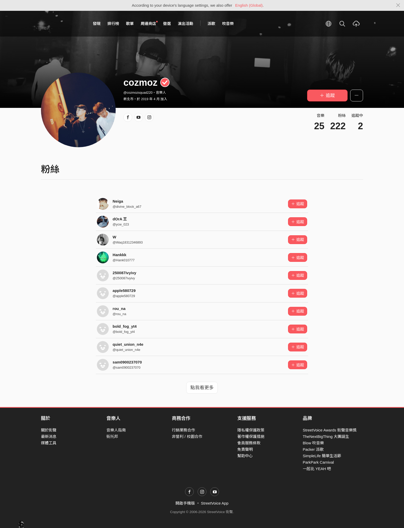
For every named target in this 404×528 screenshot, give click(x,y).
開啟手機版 (185, 503)
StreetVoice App (215, 503)
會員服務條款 (248, 443)
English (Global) (249, 5)
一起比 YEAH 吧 (317, 468)
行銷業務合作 (183, 430)
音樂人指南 (116, 430)
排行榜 (113, 23)
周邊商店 (149, 23)
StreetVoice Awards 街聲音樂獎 (330, 430)
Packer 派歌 (313, 449)
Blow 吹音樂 (313, 443)
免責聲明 (245, 449)
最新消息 (48, 436)
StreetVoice (62, 23)
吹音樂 (228, 23)
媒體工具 (48, 443)
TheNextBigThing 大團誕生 (326, 436)
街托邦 (112, 436)
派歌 (211, 23)
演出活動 (185, 23)
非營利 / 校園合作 (187, 436)
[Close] (398, 5)
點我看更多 (202, 387)
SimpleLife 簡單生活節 (322, 456)
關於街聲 (48, 430)
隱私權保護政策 (250, 430)
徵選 (167, 23)
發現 (96, 23)
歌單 (130, 23)
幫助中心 (245, 456)
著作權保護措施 (250, 436)
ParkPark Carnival (318, 462)
